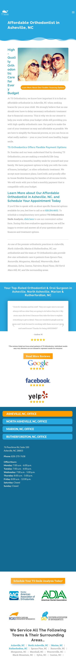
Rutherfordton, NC (18, 648)
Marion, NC (57, 645)
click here (29, 219)
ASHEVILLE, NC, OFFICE (21, 414)
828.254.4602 (51, 210)
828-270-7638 (18, 456)
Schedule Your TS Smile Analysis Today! (38, 580)
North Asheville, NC (38, 645)
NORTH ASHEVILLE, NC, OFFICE (26, 421)
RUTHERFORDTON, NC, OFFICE (26, 436)
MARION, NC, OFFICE (20, 429)
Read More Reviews (38, 356)
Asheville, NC (18, 645)
